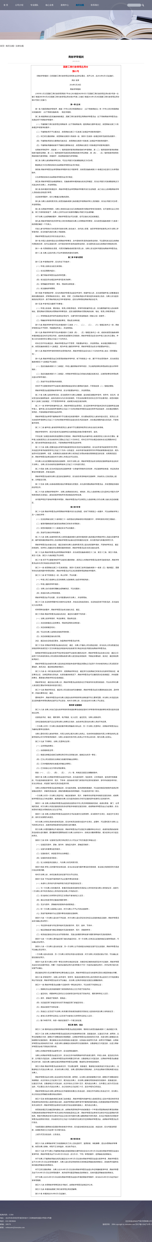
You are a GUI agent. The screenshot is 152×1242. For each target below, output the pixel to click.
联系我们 (95, 5)
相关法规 (80, 5)
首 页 (6, 5)
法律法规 (20, 46)
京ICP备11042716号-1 (143, 1224)
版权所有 (106, 1224)
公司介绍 (19, 5)
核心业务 (50, 5)
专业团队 (34, 5)
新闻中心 (65, 5)
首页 (2, 46)
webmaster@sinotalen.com (15, 1227)
